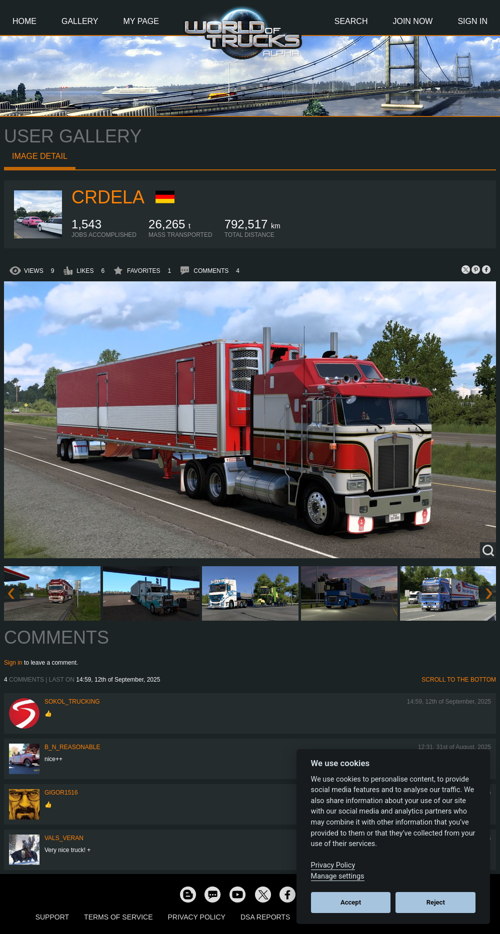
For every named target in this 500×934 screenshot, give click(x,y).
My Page (141, 21)
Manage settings (337, 876)
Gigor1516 (61, 792)
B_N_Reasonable (72, 747)
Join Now (412, 21)
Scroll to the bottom (459, 679)
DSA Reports (265, 917)
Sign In (473, 21)
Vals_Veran (64, 838)
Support (52, 917)
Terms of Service (118, 917)
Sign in (13, 662)
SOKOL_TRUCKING (72, 701)
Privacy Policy (197, 917)
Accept (350, 902)
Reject (435, 902)
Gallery (80, 21)
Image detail (40, 156)
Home (24, 21)
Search (351, 21)
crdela (108, 197)
